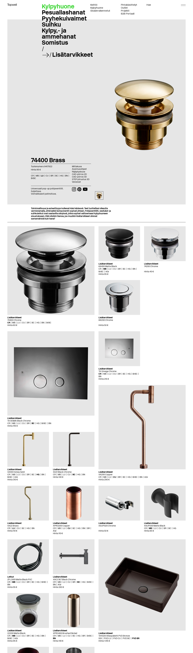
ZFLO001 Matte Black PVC (19, 579)
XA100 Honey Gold (16, 472)
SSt (100, 638)
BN (66, 175)
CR (32, 175)
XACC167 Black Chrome (64, 579)
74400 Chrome (14, 320)
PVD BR (135, 638)
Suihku (51, 24)
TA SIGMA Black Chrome (19, 420)
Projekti (125, 10)
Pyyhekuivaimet (64, 18)
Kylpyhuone (96, 7)
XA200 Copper (106, 474)
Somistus (55, 42)
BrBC (33, 178)
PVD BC (126, 638)
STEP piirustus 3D (80, 179)
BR (52, 175)
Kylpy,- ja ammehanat (59, 33)
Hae (148, 4)
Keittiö (93, 4)
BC (56, 175)
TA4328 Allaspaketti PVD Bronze (114, 635)
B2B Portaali (127, 13)
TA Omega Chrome (107, 371)
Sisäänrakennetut (100, 10)
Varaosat (76, 182)
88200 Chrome (106, 320)
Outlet (124, 7)
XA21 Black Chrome (62, 472)
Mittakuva (77, 166)
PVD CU (117, 638)
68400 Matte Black (108, 266)
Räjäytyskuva (78, 171)
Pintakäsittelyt (129, 4)
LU (42, 175)
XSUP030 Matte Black (154, 525)
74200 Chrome (151, 266)
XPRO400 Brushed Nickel (65, 633)
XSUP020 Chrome (107, 525)
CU (47, 175)
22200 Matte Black (16, 633)
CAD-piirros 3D (79, 176)
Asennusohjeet (79, 169)
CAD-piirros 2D (79, 174)
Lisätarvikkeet (72, 54)
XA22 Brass (13, 525)
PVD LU (107, 638)
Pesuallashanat (63, 12)
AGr (107, 271)
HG (61, 175)
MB (37, 175)
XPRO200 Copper (61, 525)
